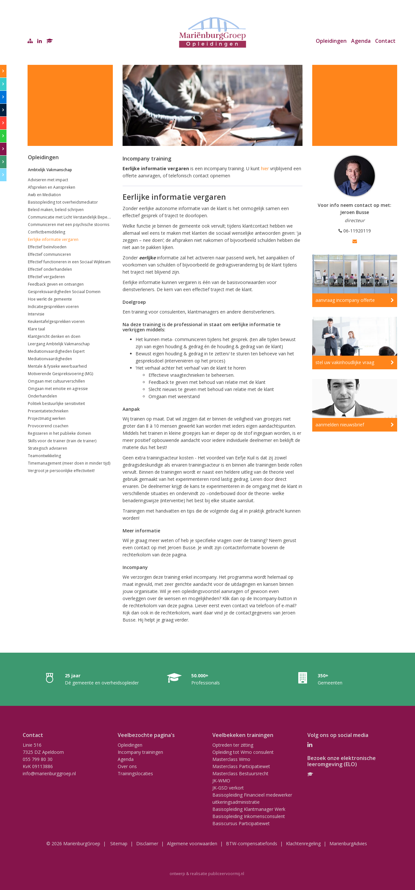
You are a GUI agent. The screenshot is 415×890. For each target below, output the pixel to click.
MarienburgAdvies (348, 843)
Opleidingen (331, 40)
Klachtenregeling (303, 843)
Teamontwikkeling (44, 455)
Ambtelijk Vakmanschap (50, 169)
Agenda (361, 40)
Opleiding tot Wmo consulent (243, 752)
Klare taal (36, 329)
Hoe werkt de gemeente (50, 299)
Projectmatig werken (46, 418)
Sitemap (118, 843)
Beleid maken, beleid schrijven (56, 209)
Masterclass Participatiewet (241, 766)
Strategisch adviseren (47, 448)
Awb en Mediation (44, 194)
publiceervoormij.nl (226, 873)
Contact (385, 40)
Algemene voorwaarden (192, 843)
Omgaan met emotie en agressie (58, 388)
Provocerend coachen (48, 426)
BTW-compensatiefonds (251, 843)
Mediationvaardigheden (50, 359)
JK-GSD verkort (228, 788)
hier (264, 168)
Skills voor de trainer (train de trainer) (62, 441)
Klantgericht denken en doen (54, 336)
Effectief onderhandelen (50, 269)
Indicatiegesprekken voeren (53, 306)
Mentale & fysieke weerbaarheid (57, 366)
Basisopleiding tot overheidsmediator (63, 202)
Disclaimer (147, 843)
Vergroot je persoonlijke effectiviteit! (61, 470)
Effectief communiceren (49, 254)
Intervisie (36, 314)
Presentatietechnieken (48, 411)
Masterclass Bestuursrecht (240, 773)
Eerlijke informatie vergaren (53, 239)
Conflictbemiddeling (46, 232)
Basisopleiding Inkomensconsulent (248, 816)
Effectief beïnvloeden (47, 247)
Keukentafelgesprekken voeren (56, 321)
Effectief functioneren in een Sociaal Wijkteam (69, 262)
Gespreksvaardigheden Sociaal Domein (64, 291)
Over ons (127, 766)
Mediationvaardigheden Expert (56, 351)
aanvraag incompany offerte (345, 300)
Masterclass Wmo (231, 759)
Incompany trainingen (140, 752)
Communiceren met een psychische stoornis (68, 224)
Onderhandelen (42, 396)
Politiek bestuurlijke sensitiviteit (56, 403)
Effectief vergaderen (46, 276)
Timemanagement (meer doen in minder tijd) (69, 463)
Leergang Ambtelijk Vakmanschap (59, 344)
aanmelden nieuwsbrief (339, 424)
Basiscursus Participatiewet (241, 823)
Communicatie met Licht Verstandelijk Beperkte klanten (78, 217)
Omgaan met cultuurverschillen (56, 381)
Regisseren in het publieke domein (59, 433)
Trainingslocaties (135, 773)
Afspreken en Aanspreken (51, 187)
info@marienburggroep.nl (49, 773)
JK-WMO (221, 780)
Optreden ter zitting (232, 745)
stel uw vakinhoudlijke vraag (344, 362)
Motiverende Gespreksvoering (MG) (60, 373)
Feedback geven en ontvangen (56, 284)
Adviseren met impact (48, 180)
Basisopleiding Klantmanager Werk (248, 809)
